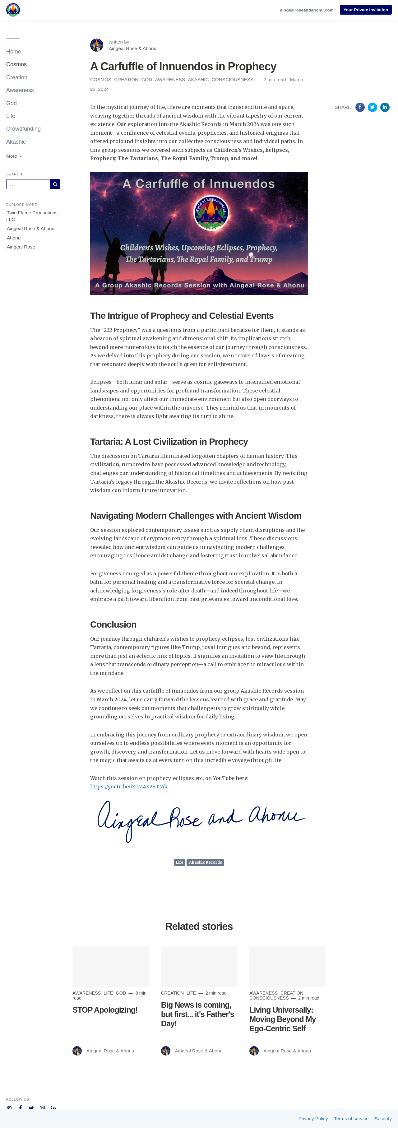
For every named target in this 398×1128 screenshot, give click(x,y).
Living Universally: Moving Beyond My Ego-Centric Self (282, 1019)
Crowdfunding (23, 129)
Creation (16, 77)
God (11, 103)
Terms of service (351, 1118)
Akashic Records (205, 862)
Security (383, 1118)
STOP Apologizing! (104, 1009)
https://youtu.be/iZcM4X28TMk (129, 786)
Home (13, 52)
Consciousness (233, 79)
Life (10, 116)
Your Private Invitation (366, 9)
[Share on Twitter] (373, 107)
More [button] (14, 156)
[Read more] (110, 966)
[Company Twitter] (31, 1107)
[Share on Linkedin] (385, 107)
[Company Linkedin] (54, 1107)
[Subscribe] (55, 184)
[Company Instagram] (42, 1107)
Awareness (20, 90)
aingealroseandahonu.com (307, 10)
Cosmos (16, 64)
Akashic (16, 142)
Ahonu (14, 237)
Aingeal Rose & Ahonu (30, 228)
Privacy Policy (313, 1118)
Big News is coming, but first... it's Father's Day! (197, 1014)
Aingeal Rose (21, 246)
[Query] (28, 184)
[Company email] (9, 1107)
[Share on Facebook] (360, 107)
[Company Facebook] (20, 1107)
